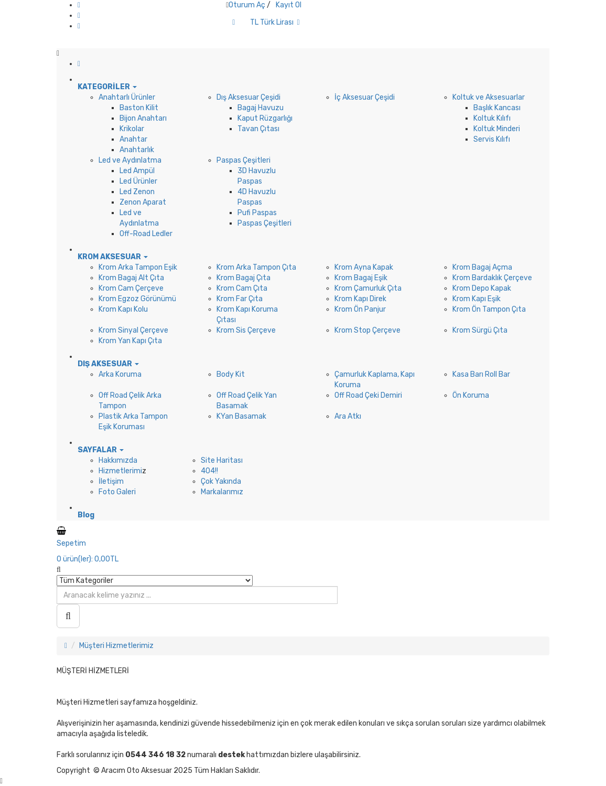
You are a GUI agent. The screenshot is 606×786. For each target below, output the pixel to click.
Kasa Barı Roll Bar (481, 374)
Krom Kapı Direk (360, 298)
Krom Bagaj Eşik (360, 277)
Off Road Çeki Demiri (368, 395)
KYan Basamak (241, 416)
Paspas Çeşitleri (243, 160)
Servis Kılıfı (491, 139)
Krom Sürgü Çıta (479, 330)
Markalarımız (222, 491)
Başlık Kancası (497, 107)
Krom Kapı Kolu (123, 309)
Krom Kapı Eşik (476, 298)
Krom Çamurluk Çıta (368, 288)
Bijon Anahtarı (143, 118)
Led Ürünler (138, 181)
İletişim (111, 481)
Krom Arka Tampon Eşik (138, 267)
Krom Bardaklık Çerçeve (492, 277)
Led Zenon (137, 191)
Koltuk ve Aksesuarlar (488, 97)
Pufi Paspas (257, 212)
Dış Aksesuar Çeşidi (248, 97)
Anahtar (133, 139)
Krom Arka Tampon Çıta (256, 267)
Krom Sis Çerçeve (246, 330)
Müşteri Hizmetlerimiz (116, 645)
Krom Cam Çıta (242, 288)
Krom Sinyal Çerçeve (133, 330)
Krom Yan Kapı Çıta (130, 340)
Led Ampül (137, 170)
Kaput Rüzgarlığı (265, 118)
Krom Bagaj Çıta (243, 277)
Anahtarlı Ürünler (127, 97)
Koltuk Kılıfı (492, 118)
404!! (209, 470)
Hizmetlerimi (120, 470)
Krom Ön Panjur (360, 309)
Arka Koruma (120, 374)
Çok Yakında (221, 481)
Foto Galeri (117, 491)
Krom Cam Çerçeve (131, 288)
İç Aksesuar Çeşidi (364, 97)
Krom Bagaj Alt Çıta (131, 277)
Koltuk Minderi (496, 128)
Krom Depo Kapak (481, 288)
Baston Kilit (139, 107)
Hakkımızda (118, 460)
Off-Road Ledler (146, 233)
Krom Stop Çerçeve (367, 330)
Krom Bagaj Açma (482, 267)
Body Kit (231, 374)
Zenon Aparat (143, 202)
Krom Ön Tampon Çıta (489, 309)
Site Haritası (222, 460)
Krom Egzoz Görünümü (137, 298)
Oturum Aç (247, 5)
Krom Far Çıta (240, 298)
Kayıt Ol (288, 5)
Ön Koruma (470, 395)
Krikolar (132, 128)
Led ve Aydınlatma (130, 160)
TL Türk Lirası (274, 22)
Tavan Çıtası (258, 128)
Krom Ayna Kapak (363, 267)
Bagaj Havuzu (260, 107)
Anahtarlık (137, 149)
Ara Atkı (347, 416)
